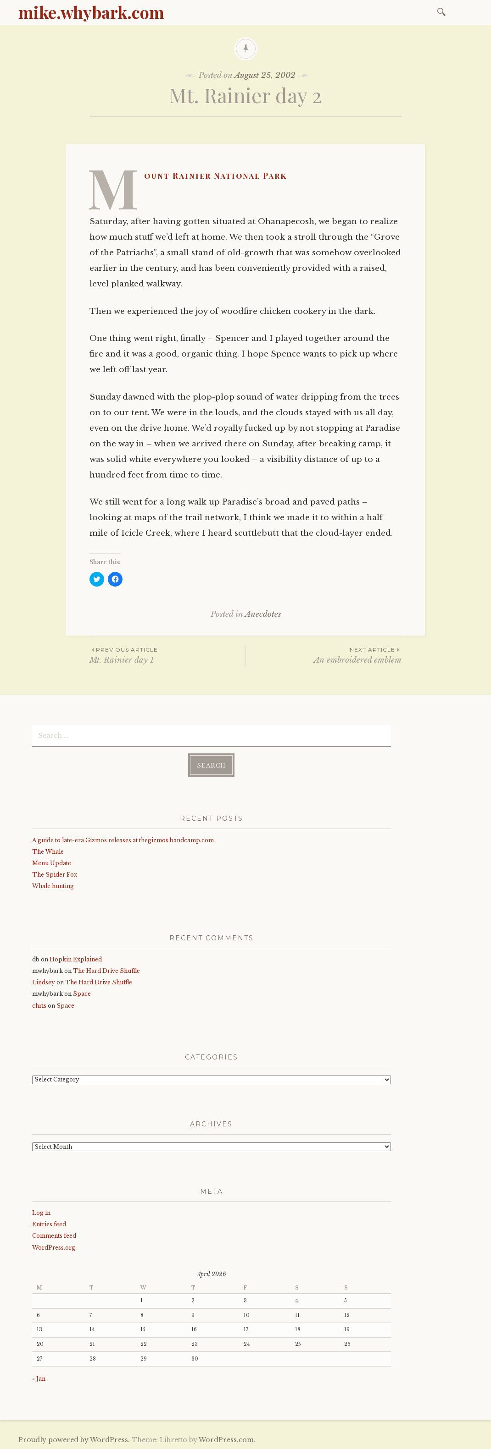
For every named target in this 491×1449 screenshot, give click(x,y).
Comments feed (54, 1235)
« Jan (38, 1378)
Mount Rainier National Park (215, 175)
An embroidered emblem (324, 655)
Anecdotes (263, 614)
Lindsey (43, 981)
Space (82, 993)
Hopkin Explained (76, 958)
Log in (41, 1212)
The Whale (48, 851)
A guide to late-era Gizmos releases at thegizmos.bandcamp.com (123, 839)
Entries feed (49, 1223)
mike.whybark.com (91, 12)
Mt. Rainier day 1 (167, 655)
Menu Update (51, 862)
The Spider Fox (54, 874)
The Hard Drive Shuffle (106, 970)
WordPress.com (226, 1439)
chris (39, 1004)
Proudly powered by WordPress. (74, 1439)
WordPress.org (53, 1246)
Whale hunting (53, 885)
